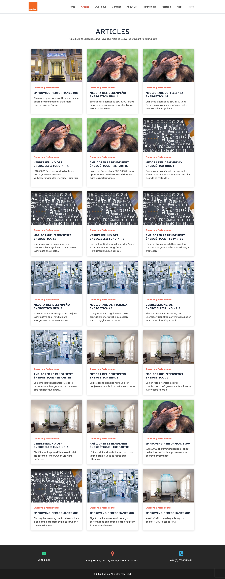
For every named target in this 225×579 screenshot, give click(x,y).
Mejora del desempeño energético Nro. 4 (108, 94)
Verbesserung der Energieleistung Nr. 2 (163, 306)
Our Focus (108, 6)
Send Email (44, 559)
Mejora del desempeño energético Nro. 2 (52, 306)
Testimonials (153, 6)
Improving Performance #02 (112, 513)
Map (180, 6)
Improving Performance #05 (56, 93)
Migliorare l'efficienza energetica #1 (164, 375)
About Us (137, 6)
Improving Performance (46, 87)
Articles (94, 6)
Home (81, 6)
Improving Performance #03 (56, 513)
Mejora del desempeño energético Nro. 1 (108, 375)
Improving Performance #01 (168, 513)
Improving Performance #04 (168, 443)
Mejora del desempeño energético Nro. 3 (164, 164)
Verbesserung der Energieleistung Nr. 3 (107, 237)
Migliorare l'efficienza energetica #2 (108, 306)
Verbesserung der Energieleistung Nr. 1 (51, 445)
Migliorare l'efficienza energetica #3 (52, 237)
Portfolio (169, 6)
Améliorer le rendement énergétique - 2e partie (53, 375)
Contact (122, 6)
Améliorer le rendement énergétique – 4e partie (109, 164)
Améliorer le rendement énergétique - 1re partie (109, 445)
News (191, 6)
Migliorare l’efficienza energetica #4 (164, 94)
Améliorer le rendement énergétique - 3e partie (165, 237)
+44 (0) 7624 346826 (181, 560)
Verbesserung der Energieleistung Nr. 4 (51, 164)
